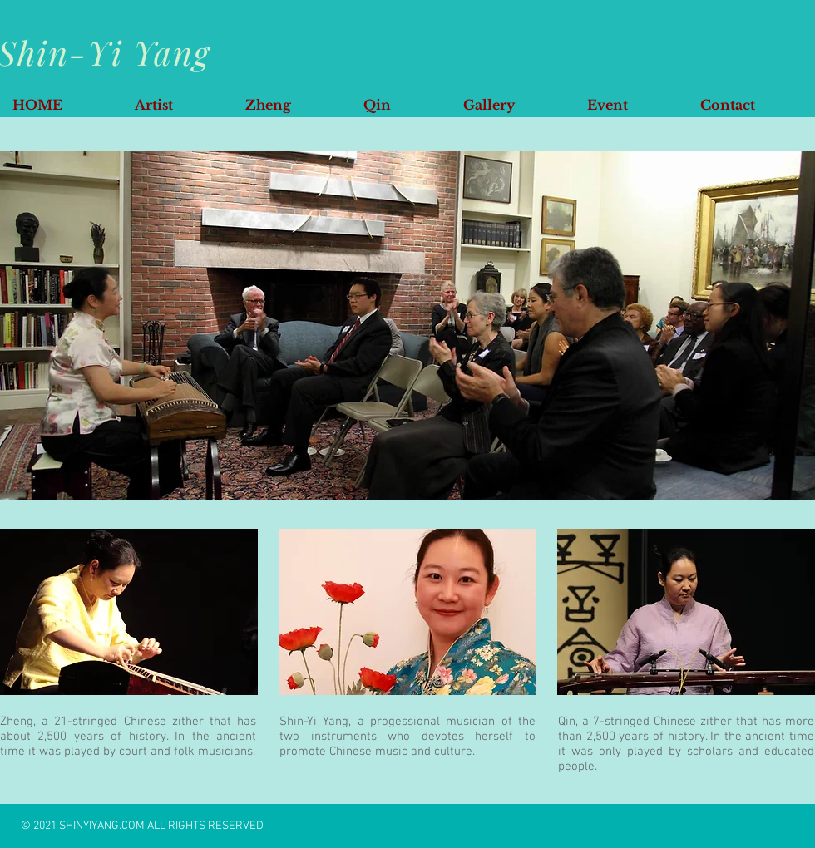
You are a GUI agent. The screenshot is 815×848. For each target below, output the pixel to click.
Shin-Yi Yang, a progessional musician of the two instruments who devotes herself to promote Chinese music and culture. (407, 736)
